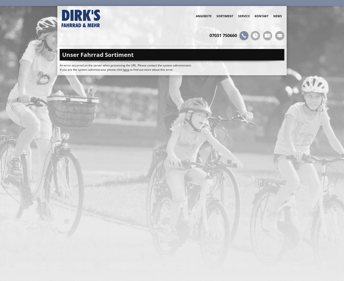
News (277, 16)
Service (244, 16)
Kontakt (262, 16)
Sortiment (224, 16)
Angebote (204, 16)
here (126, 70)
